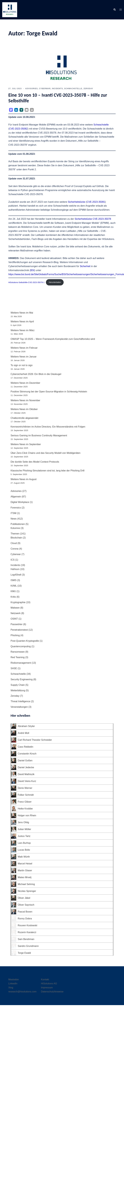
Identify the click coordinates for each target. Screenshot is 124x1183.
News (14, 518)
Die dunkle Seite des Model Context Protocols (35, 462)
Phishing (15, 635)
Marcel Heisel (25, 863)
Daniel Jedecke (26, 767)
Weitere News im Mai (22, 312)
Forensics (16, 507)
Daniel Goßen (25, 760)
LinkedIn (12, 983)
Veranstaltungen (19, 707)
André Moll (23, 733)
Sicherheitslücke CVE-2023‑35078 (93, 219)
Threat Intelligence (20, 701)
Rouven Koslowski (27, 925)
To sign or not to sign (22, 365)
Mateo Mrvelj (24, 877)
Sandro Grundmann (28, 946)
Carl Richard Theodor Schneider (35, 740)
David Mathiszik (26, 774)
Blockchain (16, 537)
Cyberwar (45, 89)
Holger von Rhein (27, 815)
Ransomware (18, 652)
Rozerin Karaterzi (27, 932)
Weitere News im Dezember (25, 383)
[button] (114, 10)
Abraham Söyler (26, 726)
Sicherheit (85, 266)
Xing (10, 987)
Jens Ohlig (23, 822)
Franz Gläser (24, 801)
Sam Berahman (26, 939)
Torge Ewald (24, 953)
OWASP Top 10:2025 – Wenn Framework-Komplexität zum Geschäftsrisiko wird (53, 339)
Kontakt (45, 979)
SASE (14, 668)
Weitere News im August (24, 479)
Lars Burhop (24, 843)
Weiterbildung (18, 690)
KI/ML (14, 585)
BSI (32, 270)
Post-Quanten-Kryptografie (25, 641)
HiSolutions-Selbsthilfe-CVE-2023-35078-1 (26, 282)
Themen (15, 533)
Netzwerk (16, 613)
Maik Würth (24, 856)
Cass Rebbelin (25, 746)
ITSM (13, 513)
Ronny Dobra (25, 918)
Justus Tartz (24, 836)
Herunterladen (55, 282)
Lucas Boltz (24, 850)
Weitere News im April (22, 321)
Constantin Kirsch (27, 753)
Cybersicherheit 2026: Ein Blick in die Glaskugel (36, 374)
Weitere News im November (25, 400)
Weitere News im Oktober (24, 409)
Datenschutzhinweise (52, 991)
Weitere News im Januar (24, 356)
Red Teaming (18, 657)
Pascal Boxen (25, 911)
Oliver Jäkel (24, 898)
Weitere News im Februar (24, 348)
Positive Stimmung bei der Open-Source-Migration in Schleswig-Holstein (49, 391)
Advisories (31, 89)
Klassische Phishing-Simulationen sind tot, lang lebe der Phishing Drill (48, 470)
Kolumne (15, 528)
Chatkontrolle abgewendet (24, 418)
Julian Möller (24, 829)
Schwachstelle (73, 89)
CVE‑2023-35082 (18, 128)
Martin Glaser (25, 870)
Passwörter (17, 624)
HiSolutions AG (49, 983)
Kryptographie (18, 602)
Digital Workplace (20, 502)
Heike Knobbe (25, 808)
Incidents (57, 89)
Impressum (47, 987)
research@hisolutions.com (22, 991)
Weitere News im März (23, 330)
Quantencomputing (21, 646)
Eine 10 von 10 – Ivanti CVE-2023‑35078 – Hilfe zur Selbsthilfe (57, 98)
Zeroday (88, 89)
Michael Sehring (26, 884)
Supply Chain (18, 685)
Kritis (13, 597)
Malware (15, 607)
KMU (13, 591)
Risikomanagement (21, 663)
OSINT (14, 618)
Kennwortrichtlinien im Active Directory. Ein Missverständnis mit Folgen (48, 426)
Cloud (14, 543)
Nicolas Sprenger (27, 891)
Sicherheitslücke (76, 202)
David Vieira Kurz (27, 781)
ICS (13, 559)
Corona (14, 548)
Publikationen (18, 524)
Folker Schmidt (26, 795)
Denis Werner (25, 788)
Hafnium (15, 569)
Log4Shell (16, 574)
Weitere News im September (26, 444)
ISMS (13, 580)
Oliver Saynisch (26, 905)
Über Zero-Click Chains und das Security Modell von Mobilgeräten (45, 453)
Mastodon (13, 979)
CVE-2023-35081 (96, 202)
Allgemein (16, 496)
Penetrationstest (19, 630)
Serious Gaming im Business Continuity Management (39, 435)
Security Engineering (22, 679)
